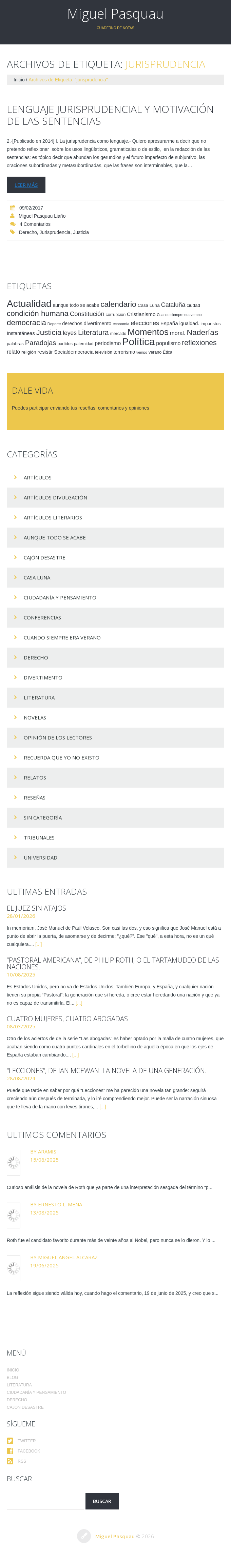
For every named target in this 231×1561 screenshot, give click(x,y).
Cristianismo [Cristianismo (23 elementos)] (141, 314)
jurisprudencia (55, 232)
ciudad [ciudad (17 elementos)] (193, 305)
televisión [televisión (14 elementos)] (103, 352)
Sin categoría (43, 817)
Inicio (19, 79)
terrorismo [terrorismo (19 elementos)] (124, 352)
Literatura (39, 697)
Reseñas (34, 797)
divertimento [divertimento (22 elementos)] (98, 323)
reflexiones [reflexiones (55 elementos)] (199, 343)
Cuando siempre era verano (62, 637)
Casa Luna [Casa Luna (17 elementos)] (149, 305)
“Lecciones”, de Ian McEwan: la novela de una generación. (107, 1070)
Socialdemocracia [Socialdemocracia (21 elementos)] (74, 352)
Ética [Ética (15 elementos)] (167, 352)
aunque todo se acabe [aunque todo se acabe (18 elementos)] (76, 305)
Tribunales (39, 837)
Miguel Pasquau (115, 13)
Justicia (81, 232)
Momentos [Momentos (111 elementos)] (148, 332)
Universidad (40, 857)
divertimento (43, 677)
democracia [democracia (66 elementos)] (26, 322)
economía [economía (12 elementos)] (121, 324)
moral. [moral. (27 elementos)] (178, 333)
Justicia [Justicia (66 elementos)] (48, 332)
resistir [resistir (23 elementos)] (45, 352)
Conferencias (42, 617)
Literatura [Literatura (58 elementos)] (93, 333)
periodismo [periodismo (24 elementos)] (108, 343)
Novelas (35, 717)
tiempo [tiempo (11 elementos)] (141, 352)
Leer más (26, 184)
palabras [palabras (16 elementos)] (15, 343)
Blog (12, 1377)
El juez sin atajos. (37, 908)
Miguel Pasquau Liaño (42, 216)
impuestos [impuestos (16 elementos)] (210, 323)
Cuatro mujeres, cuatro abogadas (67, 1018)
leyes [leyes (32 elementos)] (70, 333)
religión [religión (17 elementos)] (28, 352)
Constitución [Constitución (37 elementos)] (87, 313)
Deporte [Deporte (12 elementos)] (54, 324)
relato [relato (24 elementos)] (13, 352)
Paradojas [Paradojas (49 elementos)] (40, 343)
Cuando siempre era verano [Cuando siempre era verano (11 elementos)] (179, 315)
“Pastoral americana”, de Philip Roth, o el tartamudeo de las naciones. (113, 963)
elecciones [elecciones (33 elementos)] (145, 323)
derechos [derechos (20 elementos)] (72, 323)
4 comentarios (35, 224)
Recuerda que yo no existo (61, 757)
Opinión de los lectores (58, 737)
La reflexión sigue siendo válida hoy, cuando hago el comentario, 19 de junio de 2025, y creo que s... (112, 1293)
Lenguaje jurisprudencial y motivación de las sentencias (110, 115)
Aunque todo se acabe (55, 537)
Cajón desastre (44, 557)
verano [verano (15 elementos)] (155, 352)
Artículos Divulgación (55, 497)
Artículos (38, 477)
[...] (38, 944)
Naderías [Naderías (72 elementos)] (202, 332)
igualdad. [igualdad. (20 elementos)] (189, 323)
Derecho (28, 232)
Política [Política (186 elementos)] (138, 341)
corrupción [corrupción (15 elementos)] (116, 314)
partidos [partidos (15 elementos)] (65, 343)
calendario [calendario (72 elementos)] (118, 304)
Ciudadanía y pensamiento (60, 597)
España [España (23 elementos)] (169, 323)
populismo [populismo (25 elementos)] (168, 343)
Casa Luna (37, 577)
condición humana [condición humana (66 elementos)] (38, 313)
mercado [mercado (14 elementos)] (118, 333)
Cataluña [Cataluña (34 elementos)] (173, 304)
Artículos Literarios (53, 517)
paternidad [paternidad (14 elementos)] (84, 343)
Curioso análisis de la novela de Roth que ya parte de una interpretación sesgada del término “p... (109, 1187)
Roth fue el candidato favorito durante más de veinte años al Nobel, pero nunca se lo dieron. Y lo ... (111, 1240)
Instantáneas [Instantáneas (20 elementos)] (21, 333)
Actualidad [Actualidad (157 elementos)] (29, 303)
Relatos (35, 777)
